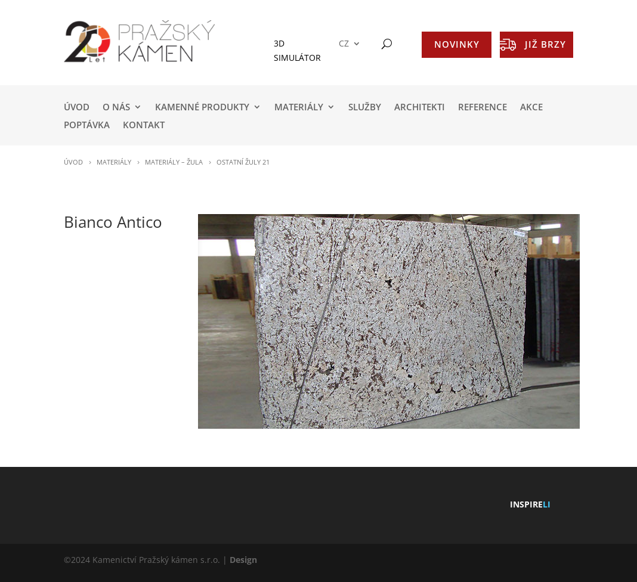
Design (243, 559)
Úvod (76, 108)
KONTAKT (144, 125)
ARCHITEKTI (419, 108)
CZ (344, 44)
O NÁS (116, 108)
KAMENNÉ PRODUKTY (202, 108)
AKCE (531, 108)
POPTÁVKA (87, 125)
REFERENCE (482, 108)
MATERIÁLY (298, 108)
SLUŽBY (364, 108)
